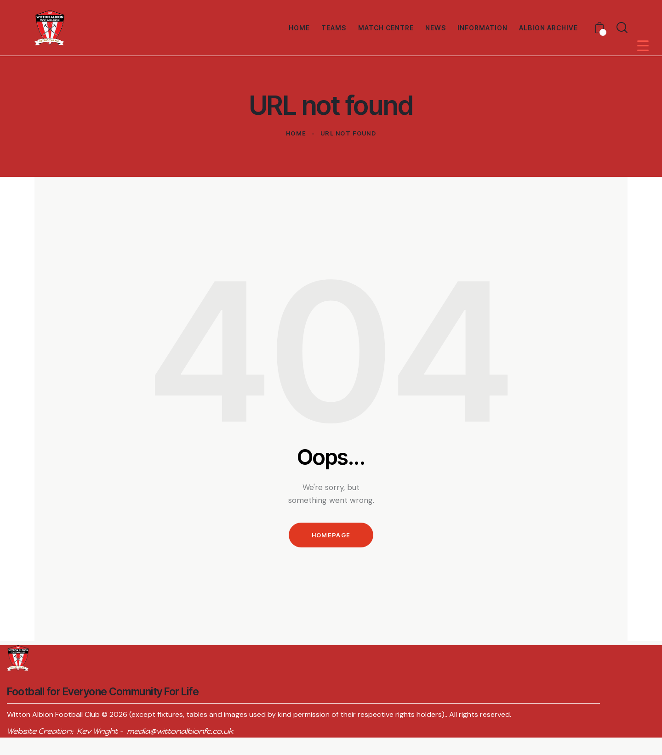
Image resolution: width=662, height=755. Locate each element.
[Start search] (622, 27)
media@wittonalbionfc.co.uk (180, 731)
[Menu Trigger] (643, 45)
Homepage (331, 535)
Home (296, 133)
